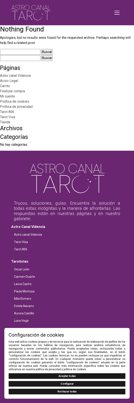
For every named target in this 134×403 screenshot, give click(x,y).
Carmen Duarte (24, 276)
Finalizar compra (12, 91)
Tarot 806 (7, 112)
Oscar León (21, 269)
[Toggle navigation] (117, 13)
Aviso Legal (9, 81)
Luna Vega (21, 320)
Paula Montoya (24, 291)
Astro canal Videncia (15, 76)
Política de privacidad (16, 107)
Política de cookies (14, 101)
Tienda (5, 122)
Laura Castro (23, 283)
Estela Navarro (24, 305)
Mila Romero (22, 298)
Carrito (5, 86)
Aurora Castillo (24, 313)
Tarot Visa (7, 117)
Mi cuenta (7, 96)
